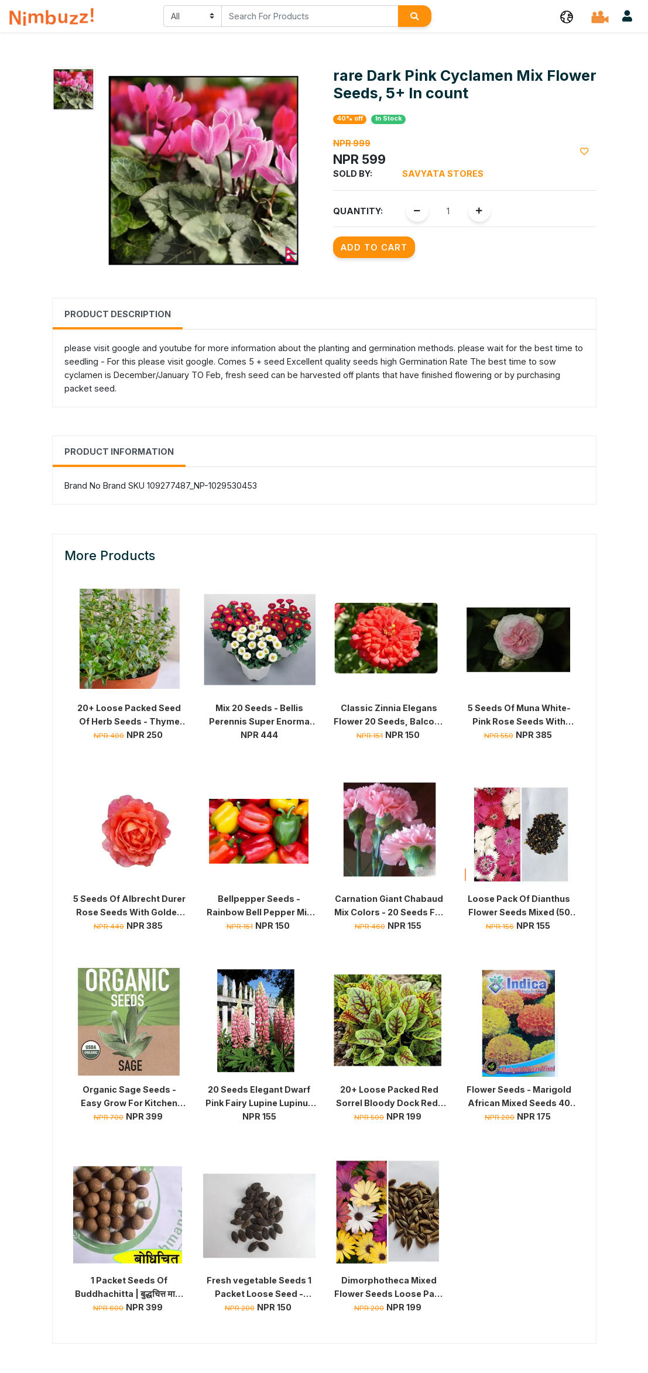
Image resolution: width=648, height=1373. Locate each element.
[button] (567, 16)
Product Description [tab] (117, 314)
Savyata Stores (443, 174)
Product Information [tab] (119, 451)
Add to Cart (374, 247)
